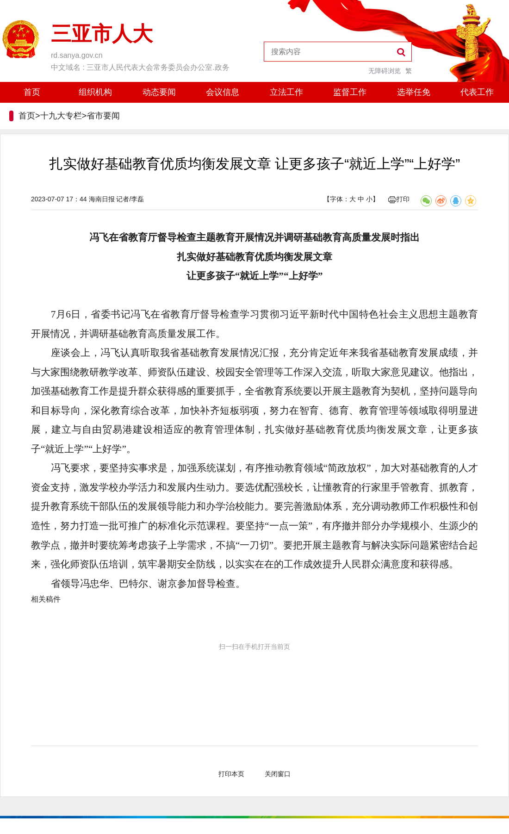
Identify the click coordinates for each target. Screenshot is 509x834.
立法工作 (286, 92)
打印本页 (231, 774)
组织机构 (95, 92)
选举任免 (413, 92)
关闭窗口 (278, 774)
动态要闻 (159, 92)
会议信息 (222, 92)
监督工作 (349, 92)
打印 (399, 199)
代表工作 (477, 92)
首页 (32, 92)
